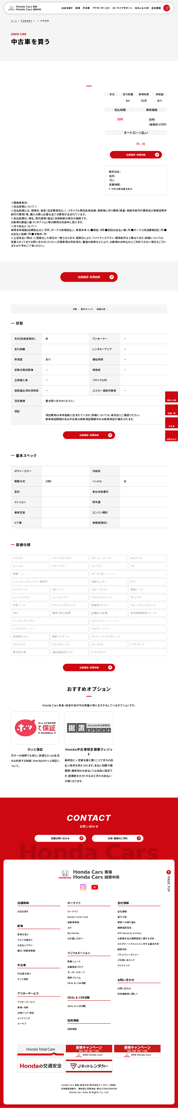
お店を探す (65, 9)
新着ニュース (74, 971)
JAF (69, 937)
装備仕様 (105, 311)
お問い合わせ (125, 1002)
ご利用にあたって (127, 973)
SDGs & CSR (140, 9)
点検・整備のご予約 (120, 847)
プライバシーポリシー (129, 968)
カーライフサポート (120, 9)
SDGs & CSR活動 (77, 993)
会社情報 (154, 9)
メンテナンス (24, 1028)
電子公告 (123, 927)
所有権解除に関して (128, 1007)
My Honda (73, 943)
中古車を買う (27, 20)
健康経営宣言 (125, 937)
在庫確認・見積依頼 (136, 156)
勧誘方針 (123, 963)
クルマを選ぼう (25, 950)
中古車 (84, 9)
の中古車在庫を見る (123, 191)
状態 (70, 311)
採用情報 (72, 1039)
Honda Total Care (78, 927)
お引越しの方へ (75, 948)
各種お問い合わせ (57, 847)
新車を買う (23, 944)
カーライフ (73, 921)
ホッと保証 (23, 989)
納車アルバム (74, 987)
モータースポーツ (76, 982)
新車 (75, 9)
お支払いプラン (25, 955)
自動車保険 (73, 932)
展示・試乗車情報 (26, 960)
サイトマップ (124, 979)
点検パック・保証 (26, 1022)
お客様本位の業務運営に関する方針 (137, 948)
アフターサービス (99, 9)
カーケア (22, 1033)
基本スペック (86, 311)
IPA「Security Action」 (131, 943)
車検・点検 (23, 1017)
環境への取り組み (127, 932)
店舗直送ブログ (76, 977)
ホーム (14, 20)
